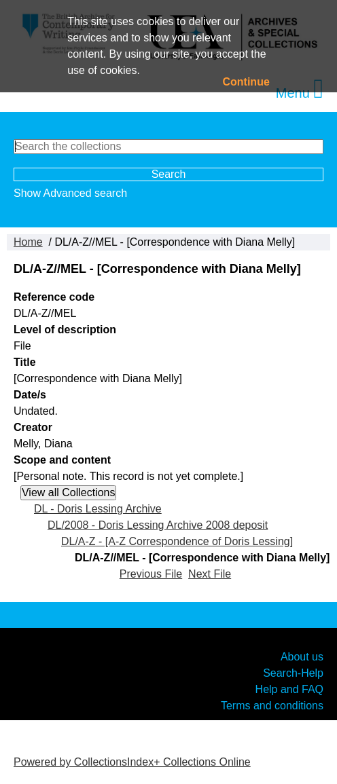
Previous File (151, 574)
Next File (209, 574)
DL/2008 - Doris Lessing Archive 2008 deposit (158, 525)
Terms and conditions (272, 705)
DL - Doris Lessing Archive (98, 509)
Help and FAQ (289, 688)
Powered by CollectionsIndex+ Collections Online (132, 762)
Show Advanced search (70, 193)
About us (302, 656)
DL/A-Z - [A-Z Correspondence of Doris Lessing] (177, 541)
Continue (246, 82)
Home (28, 242)
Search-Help (293, 672)
